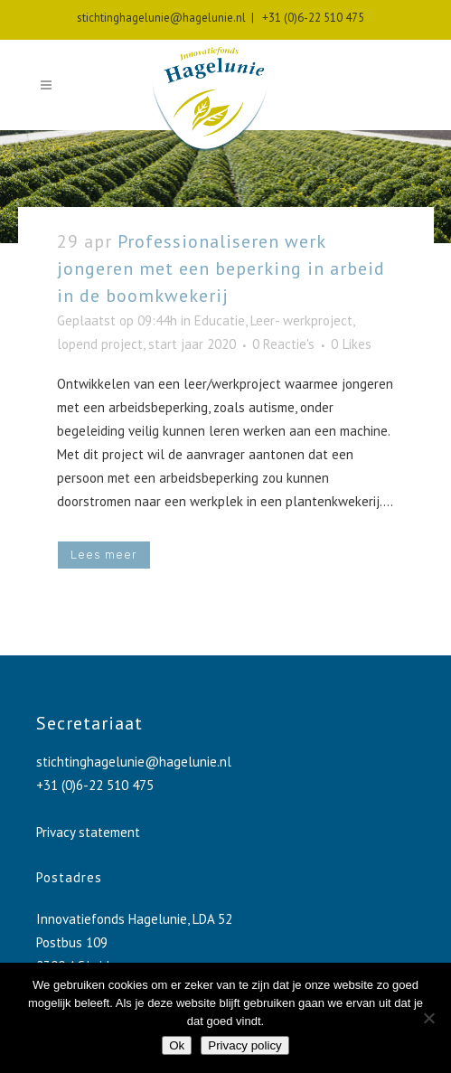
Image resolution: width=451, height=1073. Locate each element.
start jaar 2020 (192, 344)
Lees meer (103, 554)
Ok (176, 1045)
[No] (428, 1018)
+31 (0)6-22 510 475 (310, 17)
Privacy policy (244, 1045)
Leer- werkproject (301, 320)
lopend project (100, 344)
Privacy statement (88, 832)
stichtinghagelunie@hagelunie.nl (161, 17)
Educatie (219, 320)
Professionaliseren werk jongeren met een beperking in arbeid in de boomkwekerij (221, 268)
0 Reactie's (283, 344)
